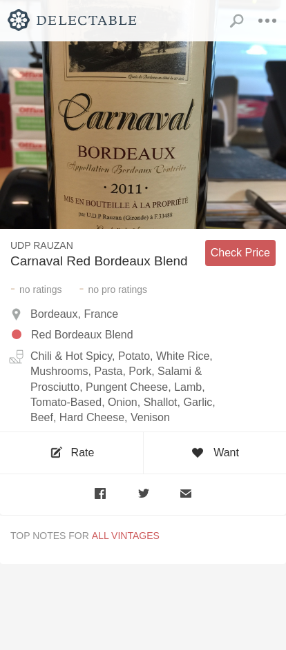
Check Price (240, 252)
